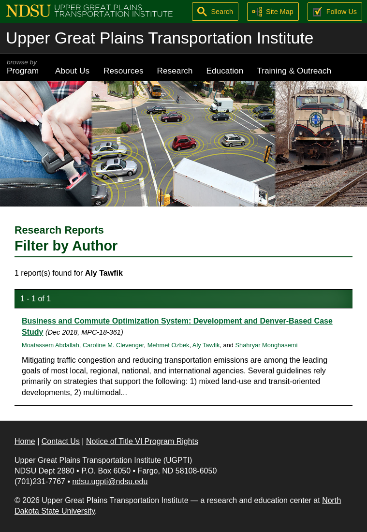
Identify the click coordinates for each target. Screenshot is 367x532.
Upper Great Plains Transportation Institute (159, 38)
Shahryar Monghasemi (266, 345)
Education (224, 70)
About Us (72, 70)
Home (25, 441)
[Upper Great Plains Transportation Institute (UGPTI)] (89, 10)
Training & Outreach (294, 70)
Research (175, 70)
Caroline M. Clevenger (113, 345)
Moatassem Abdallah (50, 345)
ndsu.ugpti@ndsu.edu (109, 481)
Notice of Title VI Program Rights (142, 441)
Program (24, 67)
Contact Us (61, 441)
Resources (123, 70)
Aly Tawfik (206, 345)
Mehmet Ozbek (168, 345)
